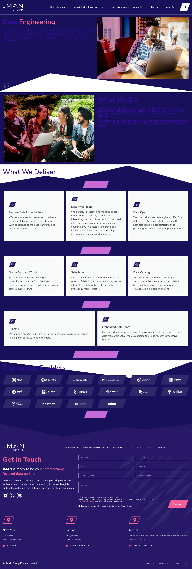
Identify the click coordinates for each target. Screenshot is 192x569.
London (73, 523)
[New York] (8, 513)
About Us (140, 7)
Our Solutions (59, 7)
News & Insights (120, 7)
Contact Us (169, 7)
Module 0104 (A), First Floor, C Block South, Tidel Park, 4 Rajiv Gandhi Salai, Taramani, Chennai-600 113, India (156, 532)
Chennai (136, 523)
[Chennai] (135, 513)
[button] (96, 184)
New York (12, 523)
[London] (72, 513)
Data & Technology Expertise (90, 7)
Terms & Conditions (175, 561)
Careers (155, 7)
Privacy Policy (88, 494)
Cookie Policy (151, 561)
